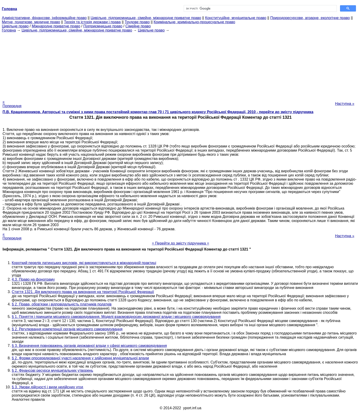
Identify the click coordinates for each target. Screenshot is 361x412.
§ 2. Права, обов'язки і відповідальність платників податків (61, 304)
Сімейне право (138, 26)
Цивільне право (15, 26)
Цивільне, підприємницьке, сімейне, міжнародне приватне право (146, 18)
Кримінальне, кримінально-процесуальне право (194, 22)
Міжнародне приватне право (56, 26)
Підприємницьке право (102, 26)
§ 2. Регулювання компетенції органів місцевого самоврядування (67, 329)
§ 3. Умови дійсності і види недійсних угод (47, 387)
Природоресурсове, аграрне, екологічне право (310, 18)
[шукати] (260, 8)
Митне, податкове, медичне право (31, 22)
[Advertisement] (180, 64)
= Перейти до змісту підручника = (180, 243)
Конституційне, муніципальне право (235, 18)
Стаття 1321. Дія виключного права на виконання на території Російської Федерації (83, 292)
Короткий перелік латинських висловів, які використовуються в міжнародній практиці (84, 263)
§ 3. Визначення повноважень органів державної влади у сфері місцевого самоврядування (89, 346)
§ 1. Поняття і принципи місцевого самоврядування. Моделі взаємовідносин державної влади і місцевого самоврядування (116, 317)
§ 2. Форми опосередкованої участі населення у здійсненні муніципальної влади (80, 358)
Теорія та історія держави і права (92, 22)
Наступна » (344, 104)
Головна (9, 30)
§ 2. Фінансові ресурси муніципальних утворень (52, 370)
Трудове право (137, 22)
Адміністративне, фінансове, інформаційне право (44, 18)
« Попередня (12, 104)
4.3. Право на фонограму (33, 279)
